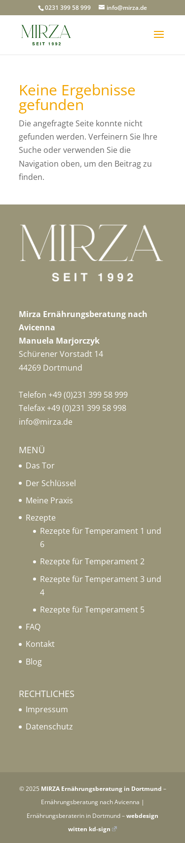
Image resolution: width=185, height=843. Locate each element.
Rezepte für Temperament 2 (92, 561)
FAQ (33, 626)
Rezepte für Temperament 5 (92, 609)
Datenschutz (49, 726)
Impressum (47, 709)
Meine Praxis (49, 500)
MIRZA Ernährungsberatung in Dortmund (101, 789)
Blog (34, 661)
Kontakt (40, 644)
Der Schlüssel (51, 483)
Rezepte (41, 517)
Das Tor (40, 465)
